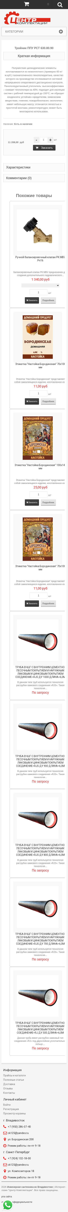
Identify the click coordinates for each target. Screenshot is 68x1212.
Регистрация (11, 1109)
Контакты (9, 1092)
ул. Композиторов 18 (21, 1171)
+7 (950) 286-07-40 (19, 1126)
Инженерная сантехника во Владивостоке (30, 1187)
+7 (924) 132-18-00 (19, 1158)
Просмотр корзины (14, 1113)
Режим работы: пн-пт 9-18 (24, 1145)
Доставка (9, 1084)
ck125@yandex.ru (18, 1133)
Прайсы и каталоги (14, 1075)
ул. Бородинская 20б (21, 1139)
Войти (7, 1104)
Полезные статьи (13, 1079)
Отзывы (8, 1088)
